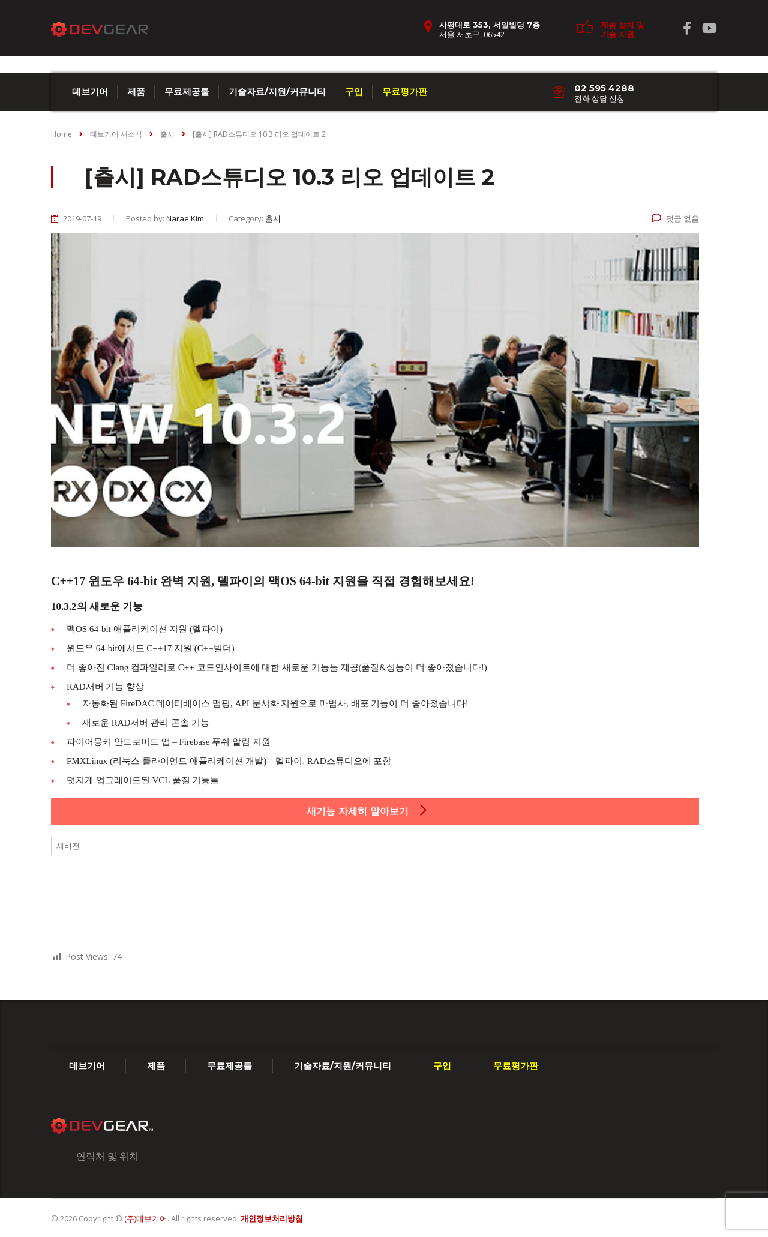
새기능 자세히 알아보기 (368, 810)
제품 (136, 91)
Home (61, 134)
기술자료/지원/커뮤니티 (277, 91)
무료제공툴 (186, 91)
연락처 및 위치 (107, 1156)
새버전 (68, 845)
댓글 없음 (675, 218)
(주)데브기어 (145, 1218)
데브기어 (90, 91)
